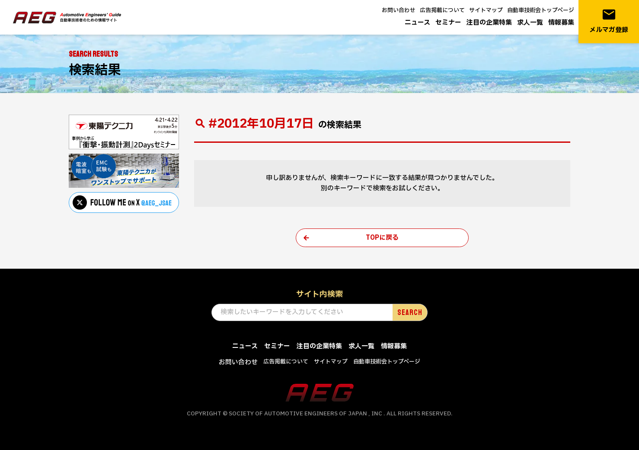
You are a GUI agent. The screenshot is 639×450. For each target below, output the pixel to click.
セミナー (448, 23)
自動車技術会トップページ (540, 10)
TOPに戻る (382, 238)
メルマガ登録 (608, 21)
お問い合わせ (398, 10)
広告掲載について (442, 10)
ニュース (417, 23)
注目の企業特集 (489, 23)
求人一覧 (530, 23)
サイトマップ (486, 10)
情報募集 (561, 23)
